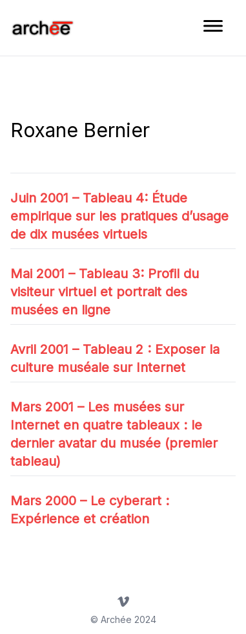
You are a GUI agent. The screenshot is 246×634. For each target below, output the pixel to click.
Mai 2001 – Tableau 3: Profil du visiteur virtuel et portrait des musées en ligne (104, 292)
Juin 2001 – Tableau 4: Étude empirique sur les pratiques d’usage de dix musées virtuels (119, 216)
